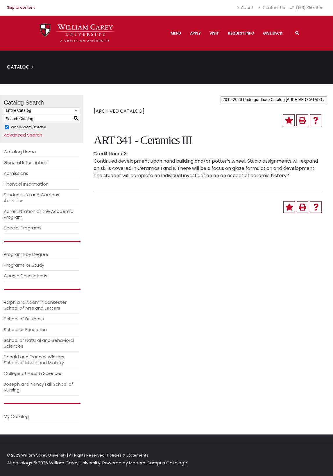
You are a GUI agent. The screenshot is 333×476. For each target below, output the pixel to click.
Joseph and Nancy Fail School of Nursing (38, 387)
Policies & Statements (127, 455)
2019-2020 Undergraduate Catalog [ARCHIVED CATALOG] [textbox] (274, 99)
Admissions (16, 173)
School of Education (25, 329)
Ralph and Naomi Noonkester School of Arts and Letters (35, 305)
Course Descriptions (25, 276)
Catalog (18, 67)
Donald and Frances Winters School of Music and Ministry (34, 360)
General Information (25, 162)
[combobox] (274, 99)
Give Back (272, 33)
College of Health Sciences (33, 373)
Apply (195, 33)
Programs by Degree (26, 254)
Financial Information (26, 184)
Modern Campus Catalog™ (158, 463)
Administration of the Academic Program (38, 214)
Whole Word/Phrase (28, 127)
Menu (176, 33)
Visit (214, 33)
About (245, 7)
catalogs (22, 463)
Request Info (241, 33)
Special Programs (23, 228)
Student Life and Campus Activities (31, 198)
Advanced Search (23, 135)
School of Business (24, 319)
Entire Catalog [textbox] (18, 110)
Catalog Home (20, 152)
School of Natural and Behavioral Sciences (39, 343)
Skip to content (21, 7)
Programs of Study (24, 265)
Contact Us (272, 7)
